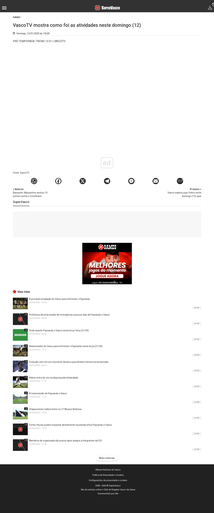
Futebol (16, 17)
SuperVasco (21, 202)
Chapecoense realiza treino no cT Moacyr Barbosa (55, 409)
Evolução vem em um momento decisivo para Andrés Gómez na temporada (68, 362)
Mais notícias (107, 458)
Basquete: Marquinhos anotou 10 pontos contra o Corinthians (30, 192)
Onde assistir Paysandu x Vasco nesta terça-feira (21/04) (59, 330)
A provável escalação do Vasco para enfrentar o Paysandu (59, 299)
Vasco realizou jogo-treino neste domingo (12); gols (184, 192)
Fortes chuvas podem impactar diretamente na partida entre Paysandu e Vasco (70, 425)
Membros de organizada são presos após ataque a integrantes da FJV (65, 440)
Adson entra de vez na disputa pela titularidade (53, 377)
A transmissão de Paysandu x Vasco (48, 393)
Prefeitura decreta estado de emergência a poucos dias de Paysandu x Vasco (69, 314)
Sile (116, 493)
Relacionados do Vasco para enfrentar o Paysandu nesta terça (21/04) (66, 346)
